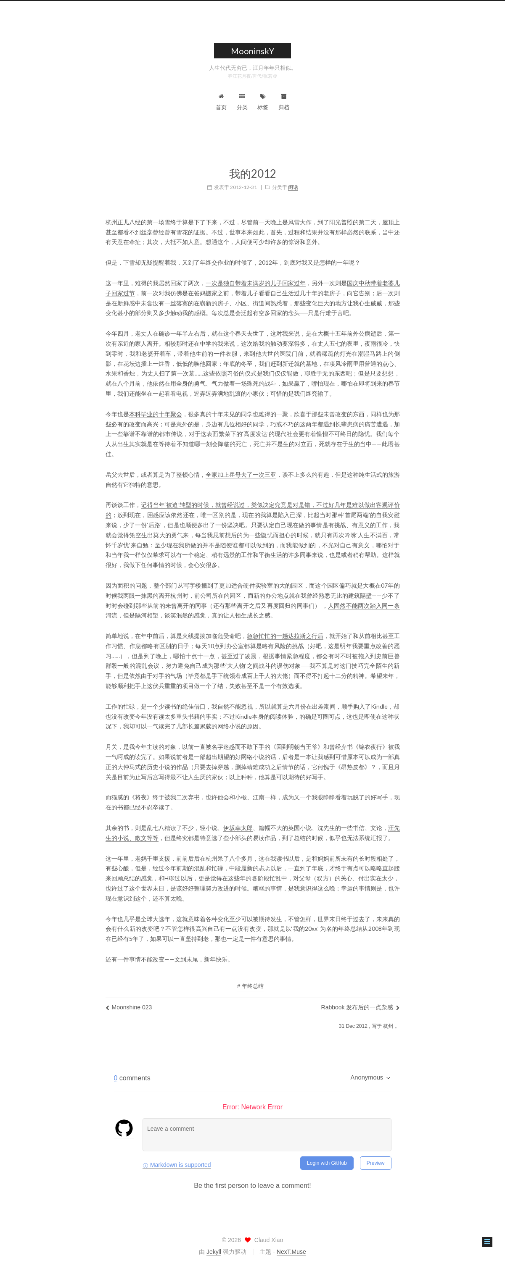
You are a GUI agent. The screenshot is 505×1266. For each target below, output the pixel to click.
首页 (221, 102)
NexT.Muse (291, 1251)
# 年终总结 (250, 980)
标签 (262, 102)
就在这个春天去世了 (238, 327)
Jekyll (213, 1251)
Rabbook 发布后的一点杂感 (360, 1001)
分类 (242, 102)
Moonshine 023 (129, 1001)
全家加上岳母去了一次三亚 (241, 469)
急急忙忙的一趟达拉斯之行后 (285, 630)
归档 (283, 102)
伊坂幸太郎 (238, 822)
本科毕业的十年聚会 (155, 408)
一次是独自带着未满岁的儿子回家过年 (256, 277)
